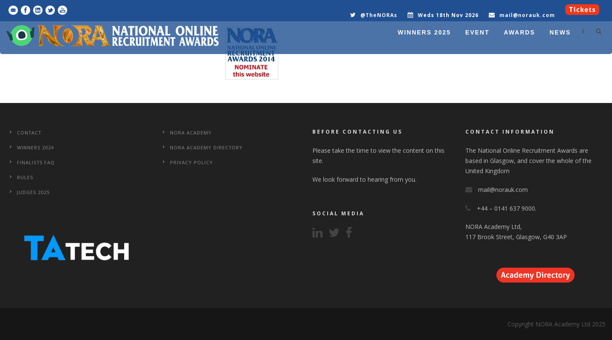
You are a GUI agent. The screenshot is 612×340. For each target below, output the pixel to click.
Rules (25, 177)
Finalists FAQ (36, 162)
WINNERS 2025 (424, 32)
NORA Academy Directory (206, 147)
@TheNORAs (378, 15)
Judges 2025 (33, 192)
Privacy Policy (191, 162)
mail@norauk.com (527, 15)
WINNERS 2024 (35, 147)
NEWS (560, 32)
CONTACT (29, 132)
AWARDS (519, 32)
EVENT (477, 32)
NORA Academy (191, 132)
